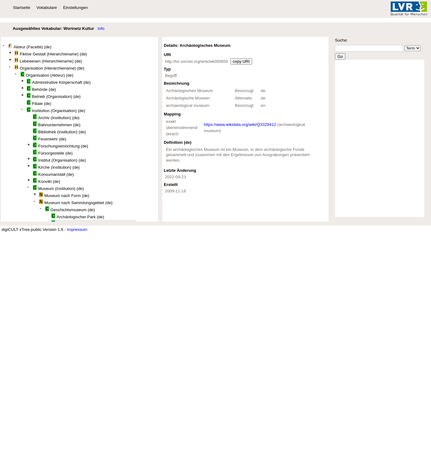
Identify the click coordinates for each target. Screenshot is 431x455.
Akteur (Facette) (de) (29, 46)
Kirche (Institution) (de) (56, 167)
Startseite (21, 7)
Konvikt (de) (46, 181)
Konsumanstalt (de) (53, 174)
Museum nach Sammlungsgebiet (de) (76, 202)
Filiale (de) (39, 103)
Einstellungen (75, 7)
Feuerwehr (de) (49, 138)
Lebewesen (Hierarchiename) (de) (48, 60)
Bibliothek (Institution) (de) (59, 131)
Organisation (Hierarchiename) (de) (49, 67)
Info (101, 28)
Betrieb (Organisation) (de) (54, 96)
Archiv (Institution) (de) (56, 117)
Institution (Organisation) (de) (56, 110)
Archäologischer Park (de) (77, 216)
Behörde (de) (41, 89)
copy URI (241, 61)
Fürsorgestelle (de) (53, 152)
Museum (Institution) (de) (58, 188)
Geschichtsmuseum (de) (70, 209)
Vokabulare (46, 7)
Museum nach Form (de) (64, 195)
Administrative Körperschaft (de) (59, 82)
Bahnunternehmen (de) (56, 124)
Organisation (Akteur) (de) (47, 75)
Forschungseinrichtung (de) (60, 145)
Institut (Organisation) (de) (59, 160)
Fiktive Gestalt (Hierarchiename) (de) (50, 53)
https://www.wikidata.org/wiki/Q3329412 (240, 124)
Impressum (77, 229)
